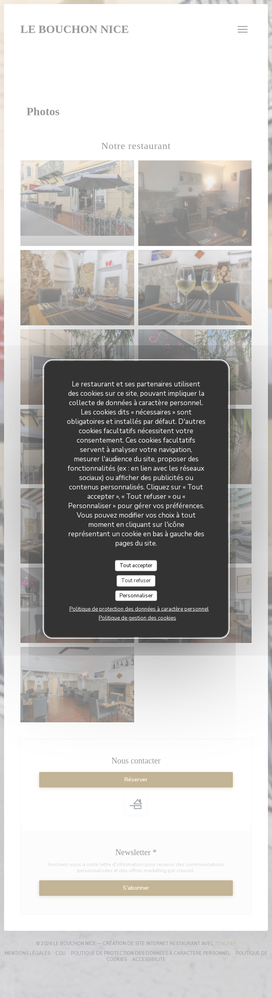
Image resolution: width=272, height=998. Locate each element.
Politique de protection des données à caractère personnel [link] (139, 609)
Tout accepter (136, 565)
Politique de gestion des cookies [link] (137, 618)
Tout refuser (136, 580)
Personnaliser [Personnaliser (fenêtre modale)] (136, 595)
